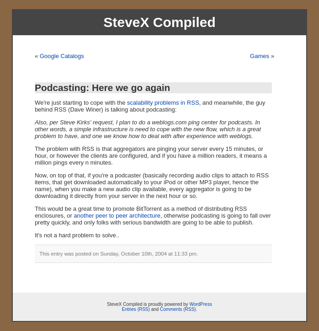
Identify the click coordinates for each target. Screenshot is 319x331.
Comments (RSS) (178, 309)
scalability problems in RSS (163, 102)
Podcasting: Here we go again (102, 87)
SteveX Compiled (159, 22)
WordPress (200, 304)
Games (259, 56)
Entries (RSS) (136, 309)
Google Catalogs (62, 56)
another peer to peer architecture (117, 215)
